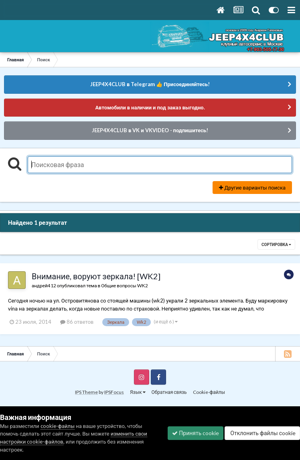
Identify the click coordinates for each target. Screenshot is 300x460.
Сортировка (276, 244)
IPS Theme (86, 392)
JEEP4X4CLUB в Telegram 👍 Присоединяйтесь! (150, 84)
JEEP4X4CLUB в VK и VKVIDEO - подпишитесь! (150, 130)
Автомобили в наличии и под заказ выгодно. (150, 107)
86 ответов (77, 322)
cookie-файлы (58, 426)
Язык (138, 392)
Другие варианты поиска (252, 187)
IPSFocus (114, 392)
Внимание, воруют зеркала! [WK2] (96, 276)
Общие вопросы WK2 (124, 285)
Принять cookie (195, 433)
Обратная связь (169, 392)
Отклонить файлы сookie (262, 433)
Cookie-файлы (209, 392)
